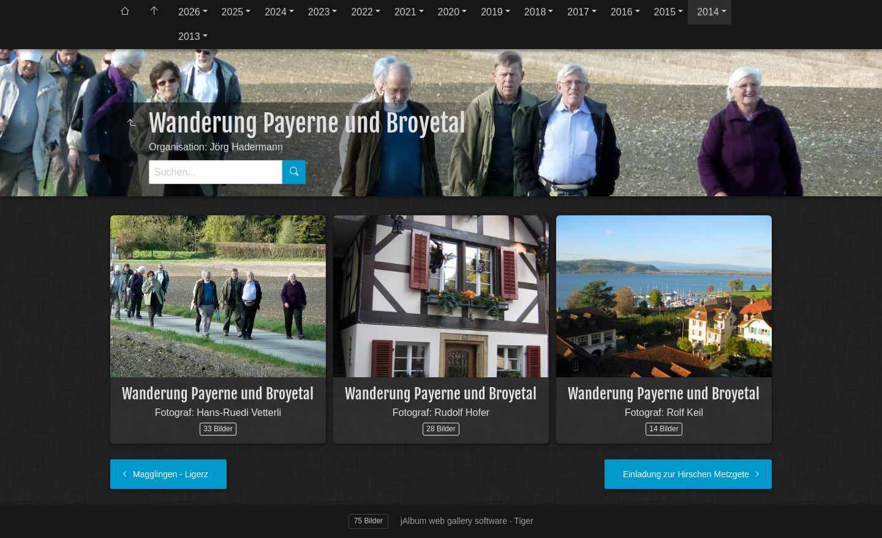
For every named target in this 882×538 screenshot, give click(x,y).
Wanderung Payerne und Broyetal (218, 394)
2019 (492, 12)
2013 (189, 36)
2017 (578, 12)
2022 (362, 12)
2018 (535, 12)
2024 (276, 12)
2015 (665, 12)
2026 (189, 12)
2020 (449, 12)
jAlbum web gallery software (454, 521)
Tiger (523, 521)
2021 (405, 12)
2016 (622, 12)
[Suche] (215, 172)
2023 (319, 12)
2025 (233, 12)
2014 (708, 12)
